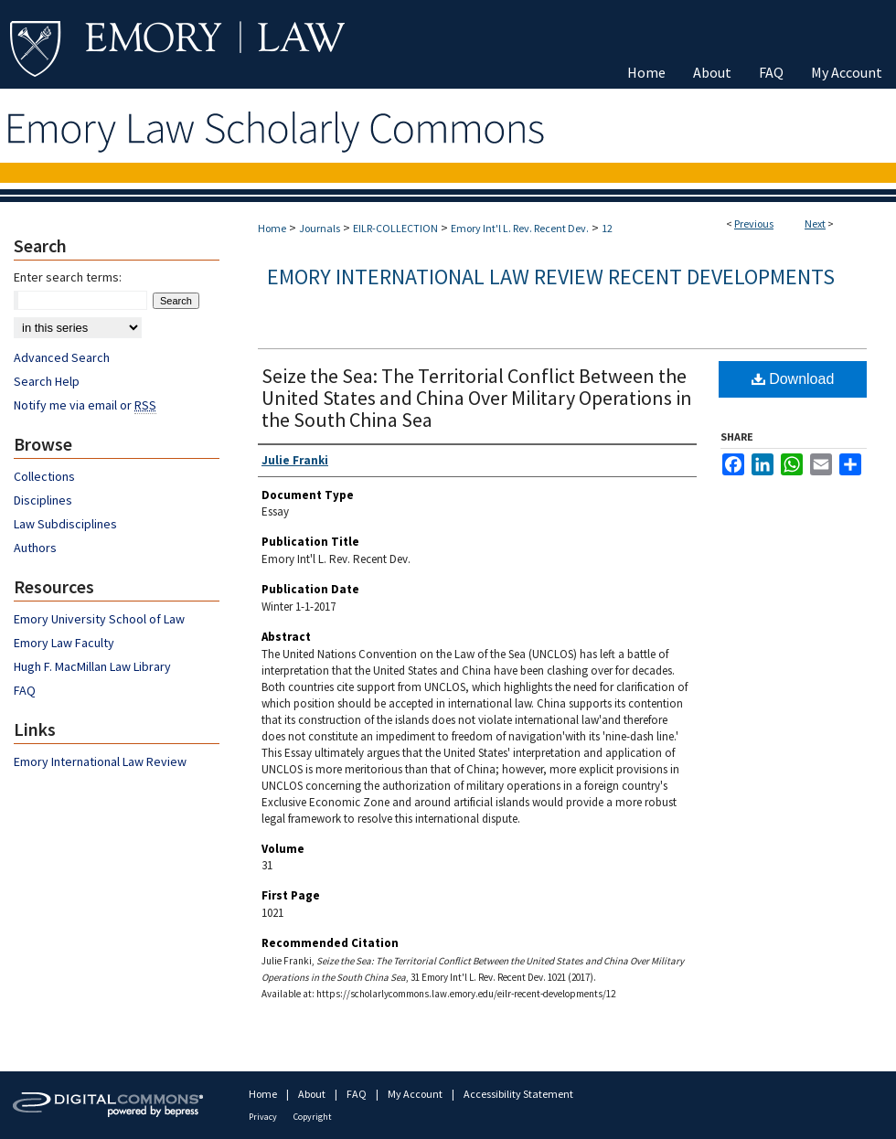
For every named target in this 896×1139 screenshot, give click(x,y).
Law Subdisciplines (65, 524)
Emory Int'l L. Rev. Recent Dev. (520, 228)
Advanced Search (62, 357)
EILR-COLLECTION (395, 228)
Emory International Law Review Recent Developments (551, 276)
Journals (319, 228)
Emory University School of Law (99, 619)
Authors (35, 547)
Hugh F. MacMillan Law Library (92, 666)
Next (815, 223)
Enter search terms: (68, 277)
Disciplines (43, 500)
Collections (44, 476)
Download (793, 379)
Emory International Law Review (100, 761)
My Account (416, 1094)
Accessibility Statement (518, 1094)
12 (607, 228)
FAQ (25, 690)
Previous (753, 223)
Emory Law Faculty (64, 642)
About (312, 1094)
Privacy (264, 1117)
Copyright (312, 1117)
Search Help (47, 381)
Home (272, 228)
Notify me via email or (85, 405)
